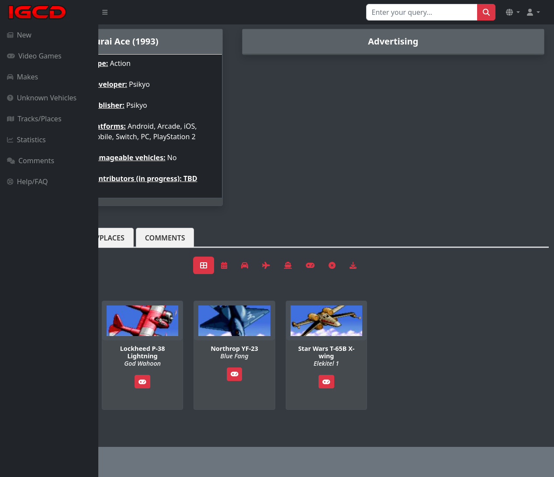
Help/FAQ (27, 181)
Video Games (34, 56)
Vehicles (130, 252)
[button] (512, 12)
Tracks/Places (34, 119)
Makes (22, 77)
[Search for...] (422, 12)
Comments (30, 160)
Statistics (26, 139)
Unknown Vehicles (41, 98)
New (19, 35)
